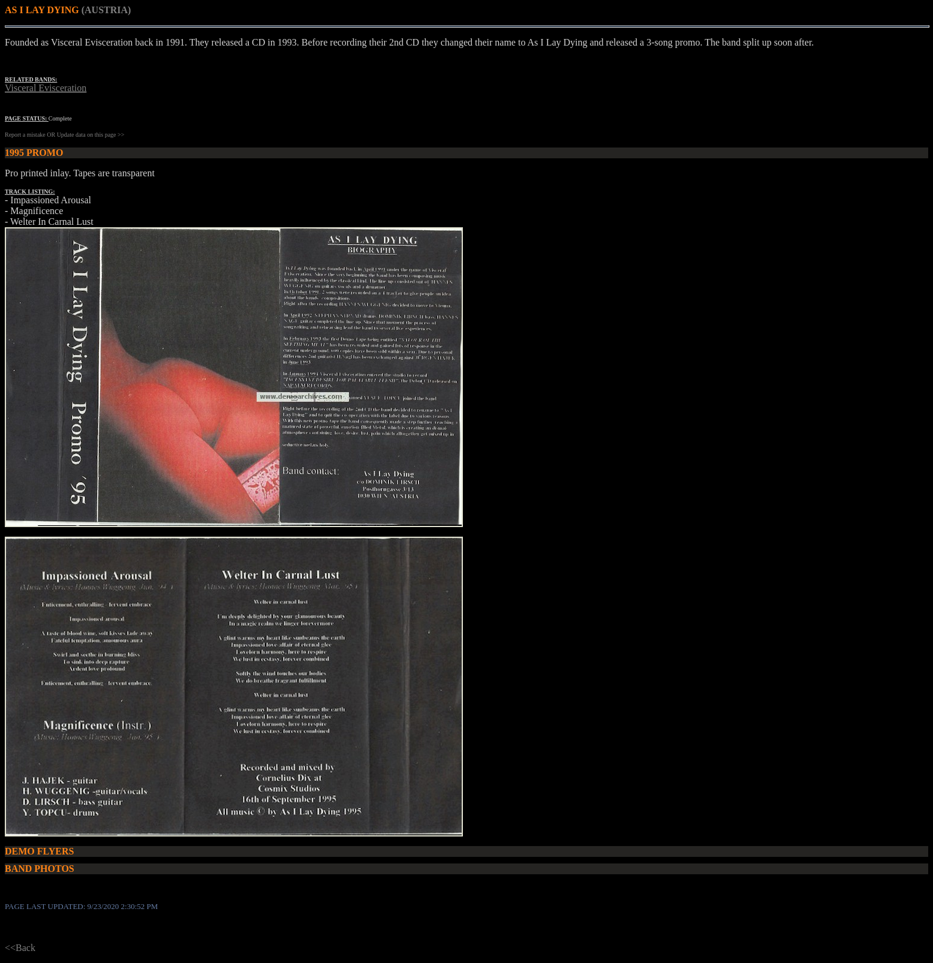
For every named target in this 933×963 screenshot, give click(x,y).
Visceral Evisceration (45, 88)
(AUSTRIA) (106, 10)
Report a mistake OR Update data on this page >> (64, 134)
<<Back (20, 948)
